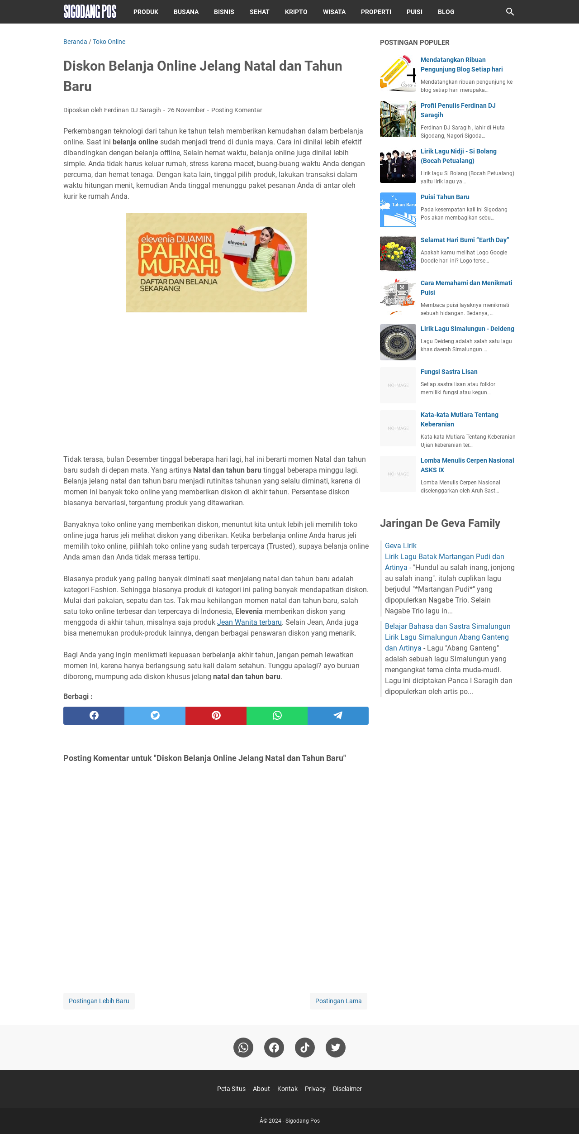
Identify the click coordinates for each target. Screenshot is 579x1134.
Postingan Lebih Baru (99, 1001)
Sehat (260, 11)
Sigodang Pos (302, 1121)
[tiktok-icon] (305, 1047)
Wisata (334, 11)
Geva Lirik (401, 545)
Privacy (315, 1088)
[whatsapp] (277, 716)
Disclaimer (347, 1088)
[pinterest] (216, 716)
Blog (446, 11)
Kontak (287, 1088)
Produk (145, 11)
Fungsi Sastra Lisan (449, 371)
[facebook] (93, 716)
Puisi (414, 11)
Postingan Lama (338, 1001)
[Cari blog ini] (510, 11)
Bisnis (224, 11)
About (261, 1088)
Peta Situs (231, 1088)
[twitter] (154, 716)
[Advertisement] (216, 384)
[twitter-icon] (336, 1047)
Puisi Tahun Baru (445, 197)
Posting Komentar (236, 110)
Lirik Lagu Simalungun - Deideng (467, 328)
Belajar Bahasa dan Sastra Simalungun (448, 626)
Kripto (296, 11)
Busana (186, 11)
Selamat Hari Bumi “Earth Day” (465, 240)
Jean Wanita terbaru (249, 622)
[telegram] (338, 716)
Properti (376, 11)
